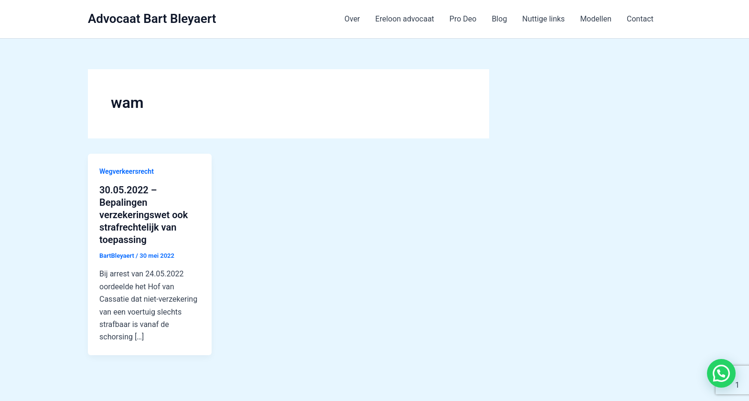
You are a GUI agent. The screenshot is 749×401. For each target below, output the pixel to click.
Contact (640, 18)
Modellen (595, 18)
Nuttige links (543, 18)
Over (352, 18)
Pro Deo (463, 18)
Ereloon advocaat (404, 18)
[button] (721, 373)
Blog (499, 18)
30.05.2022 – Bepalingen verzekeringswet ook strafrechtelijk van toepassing (143, 214)
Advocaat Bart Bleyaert (152, 18)
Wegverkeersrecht (126, 171)
